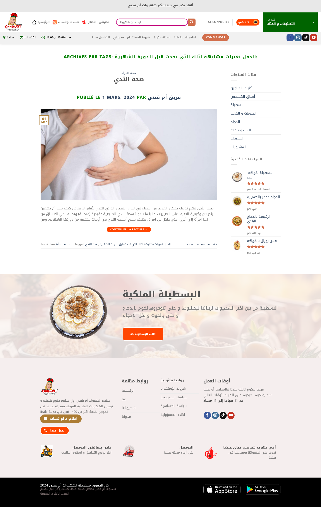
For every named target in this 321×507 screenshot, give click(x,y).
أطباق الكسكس (243, 96)
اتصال (89, 22)
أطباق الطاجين (241, 88)
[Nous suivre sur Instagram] (298, 37)
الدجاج (235, 121)
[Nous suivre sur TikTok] (305, 37)
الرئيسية (41, 22)
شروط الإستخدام (138, 37)
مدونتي (104, 22)
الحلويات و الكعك (243, 113)
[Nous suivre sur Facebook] (290, 37)
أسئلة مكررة (162, 37)
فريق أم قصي (164, 97)
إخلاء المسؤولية (185, 37)
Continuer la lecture (129, 229)
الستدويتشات (241, 130)
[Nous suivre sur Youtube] (313, 37)
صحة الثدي (129, 79)
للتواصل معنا (101, 37)
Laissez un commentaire (201, 244)
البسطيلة (238, 104)
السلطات (237, 138)
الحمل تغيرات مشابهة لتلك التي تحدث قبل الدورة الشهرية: (135, 244)
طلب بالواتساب (66, 22)
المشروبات (238, 147)
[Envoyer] (191, 22)
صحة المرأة (129, 73)
